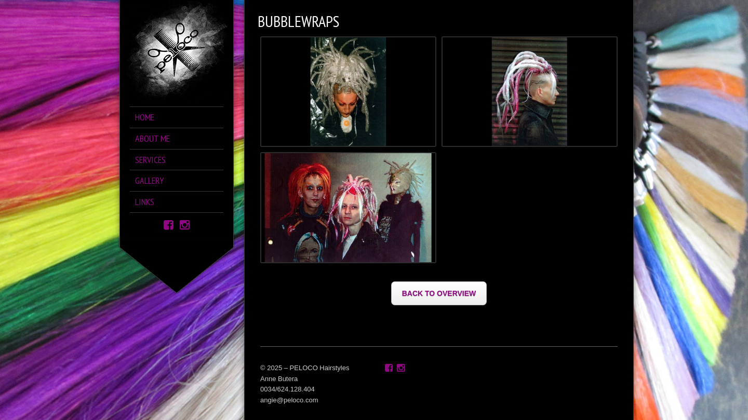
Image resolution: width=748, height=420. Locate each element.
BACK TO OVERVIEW (439, 293)
